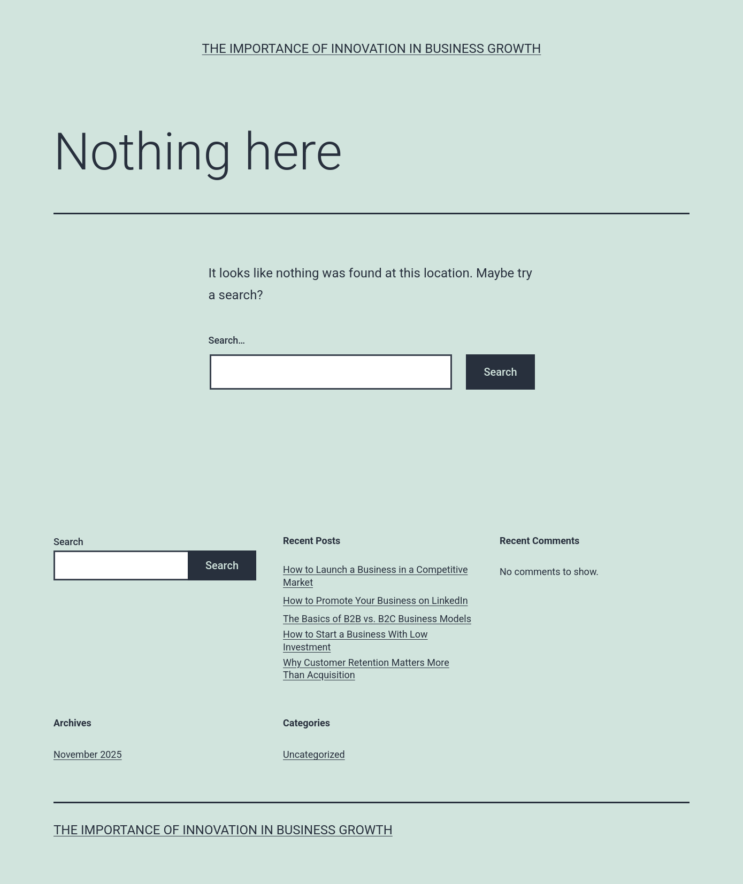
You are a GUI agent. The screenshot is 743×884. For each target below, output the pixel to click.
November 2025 (87, 754)
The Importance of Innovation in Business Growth (371, 48)
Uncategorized (314, 754)
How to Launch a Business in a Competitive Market (375, 575)
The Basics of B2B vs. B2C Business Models (377, 618)
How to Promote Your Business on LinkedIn (375, 600)
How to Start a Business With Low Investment (355, 640)
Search (68, 541)
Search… (227, 340)
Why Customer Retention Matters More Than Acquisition (366, 668)
